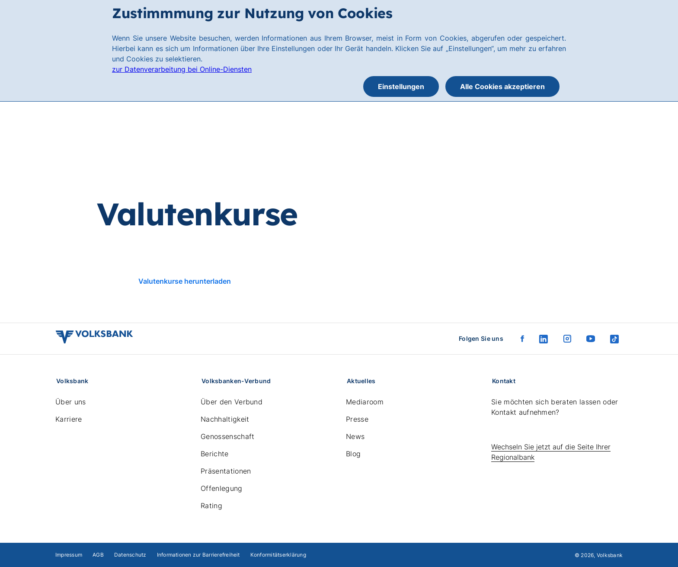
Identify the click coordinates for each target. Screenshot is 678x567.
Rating (211, 505)
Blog (353, 453)
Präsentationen (226, 471)
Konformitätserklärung (278, 554)
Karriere (68, 419)
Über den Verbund (231, 401)
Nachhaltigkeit (225, 419)
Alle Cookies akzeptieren (502, 86)
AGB (98, 554)
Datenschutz (130, 554)
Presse (357, 419)
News (355, 436)
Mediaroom (365, 401)
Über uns (70, 401)
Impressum (68, 554)
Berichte (215, 453)
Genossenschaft (227, 436)
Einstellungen (401, 86)
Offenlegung (222, 488)
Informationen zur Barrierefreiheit (198, 554)
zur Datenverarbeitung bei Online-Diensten (182, 69)
